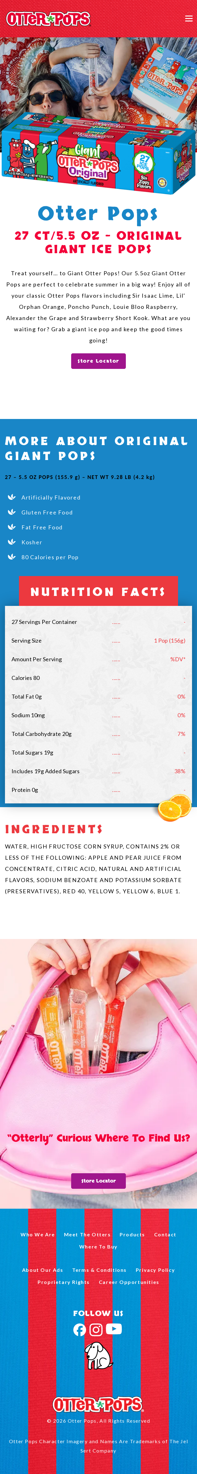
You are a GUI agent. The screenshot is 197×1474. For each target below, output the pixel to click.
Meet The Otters (87, 1234)
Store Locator (98, 361)
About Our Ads (42, 1270)
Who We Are (38, 1234)
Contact (165, 1234)
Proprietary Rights (64, 1282)
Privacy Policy (155, 1270)
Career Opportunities (129, 1282)
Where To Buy (98, 1246)
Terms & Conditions (99, 1270)
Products (132, 1234)
